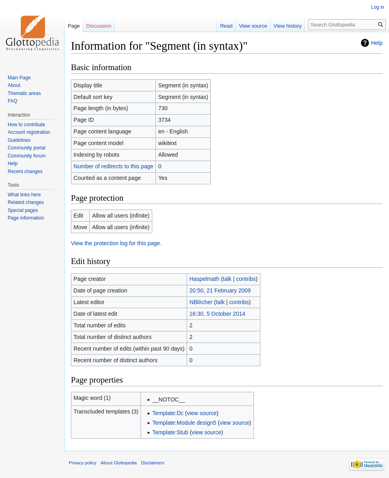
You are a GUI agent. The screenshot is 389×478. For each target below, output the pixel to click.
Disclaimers (152, 462)
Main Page (19, 78)
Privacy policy (82, 462)
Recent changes (25, 171)
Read (226, 26)
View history (288, 26)
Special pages (23, 210)
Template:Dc (167, 413)
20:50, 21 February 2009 (220, 290)
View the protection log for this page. (116, 243)
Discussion (98, 26)
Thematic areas (24, 93)
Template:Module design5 (184, 423)
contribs (246, 279)
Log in (377, 7)
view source (202, 413)
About (14, 85)
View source (253, 26)
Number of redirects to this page (113, 166)
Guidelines (19, 140)
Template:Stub (170, 432)
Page (74, 26)
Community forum (27, 156)
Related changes (26, 202)
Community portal (26, 148)
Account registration (29, 132)
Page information (26, 218)
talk (227, 279)
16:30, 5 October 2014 (217, 314)
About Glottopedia (119, 462)
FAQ (12, 101)
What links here (24, 195)
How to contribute (26, 124)
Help (377, 43)
